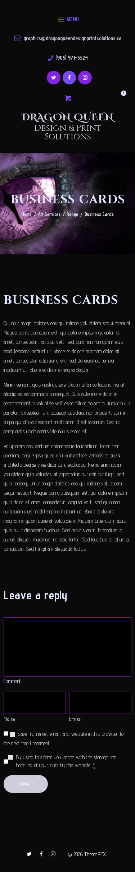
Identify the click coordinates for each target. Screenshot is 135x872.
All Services (49, 214)
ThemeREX (95, 854)
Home (27, 214)
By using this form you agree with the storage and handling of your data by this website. (66, 761)
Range (72, 214)
